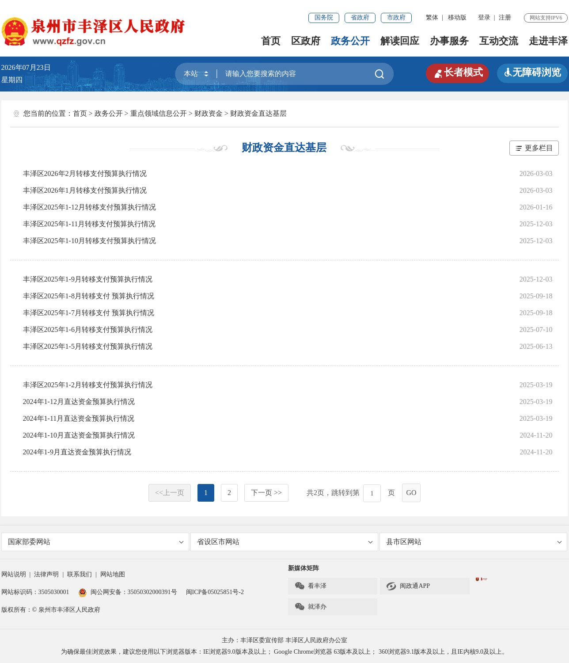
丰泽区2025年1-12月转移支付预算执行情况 (89, 207)
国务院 (324, 17)
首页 (271, 40)
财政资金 (208, 113)
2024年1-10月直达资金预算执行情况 (79, 435)
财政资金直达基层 (258, 113)
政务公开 (350, 40)
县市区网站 (474, 541)
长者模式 (457, 72)
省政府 (360, 17)
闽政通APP (408, 586)
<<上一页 (169, 492)
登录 (484, 17)
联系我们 (79, 574)
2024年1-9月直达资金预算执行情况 (77, 452)
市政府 (396, 17)
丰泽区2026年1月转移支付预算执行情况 (85, 190)
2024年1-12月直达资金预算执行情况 (79, 401)
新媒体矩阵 (303, 568)
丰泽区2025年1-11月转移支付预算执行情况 (89, 224)
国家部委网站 (96, 541)
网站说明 (13, 574)
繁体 (432, 17)
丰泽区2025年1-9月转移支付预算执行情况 (87, 279)
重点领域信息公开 (158, 113)
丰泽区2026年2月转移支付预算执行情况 (85, 173)
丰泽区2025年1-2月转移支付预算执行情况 (87, 385)
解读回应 (399, 40)
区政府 (305, 40)
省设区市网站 (285, 541)
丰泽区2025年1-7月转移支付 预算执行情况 (88, 312)
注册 (505, 17)
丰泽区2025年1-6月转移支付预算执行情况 (87, 329)
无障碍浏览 (532, 72)
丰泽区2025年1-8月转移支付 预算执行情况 (88, 296)
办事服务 (449, 40)
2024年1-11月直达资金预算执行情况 (79, 418)
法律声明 (46, 574)
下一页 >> (266, 492)
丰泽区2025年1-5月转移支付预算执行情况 (87, 346)
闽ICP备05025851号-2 (215, 592)
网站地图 (112, 574)
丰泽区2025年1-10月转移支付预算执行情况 (89, 240)
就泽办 (310, 607)
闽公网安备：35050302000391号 (127, 592)
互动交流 (498, 40)
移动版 (457, 17)
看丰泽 (310, 586)
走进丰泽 (548, 40)
